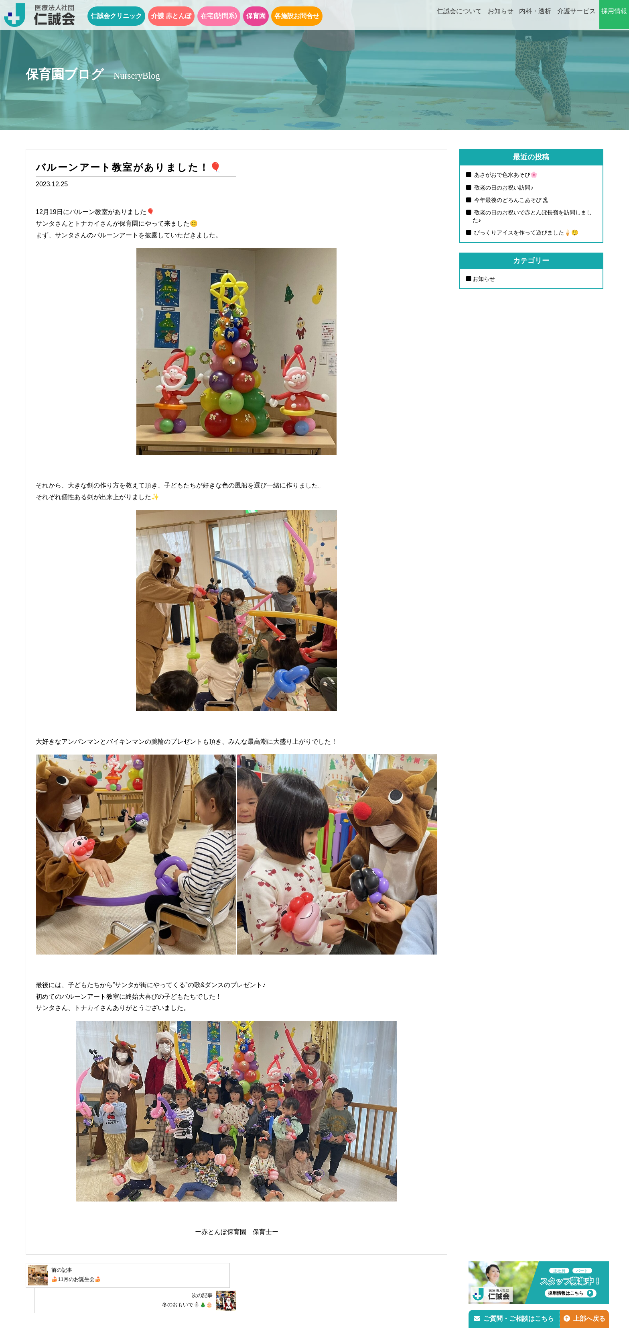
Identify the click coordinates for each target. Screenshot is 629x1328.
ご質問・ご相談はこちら (514, 1318)
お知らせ (500, 15)
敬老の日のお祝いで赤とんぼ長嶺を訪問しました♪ (532, 217)
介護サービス (576, 15)
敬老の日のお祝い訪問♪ (503, 187)
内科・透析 (535, 15)
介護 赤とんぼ (171, 15)
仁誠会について (459, 15)
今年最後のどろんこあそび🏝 (511, 200)
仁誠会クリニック (116, 15)
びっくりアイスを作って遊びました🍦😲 (525, 233)
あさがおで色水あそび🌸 (505, 174)
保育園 (256, 15)
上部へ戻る (584, 1318)
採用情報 (614, 15)
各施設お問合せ (296, 15)
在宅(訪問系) (219, 15)
